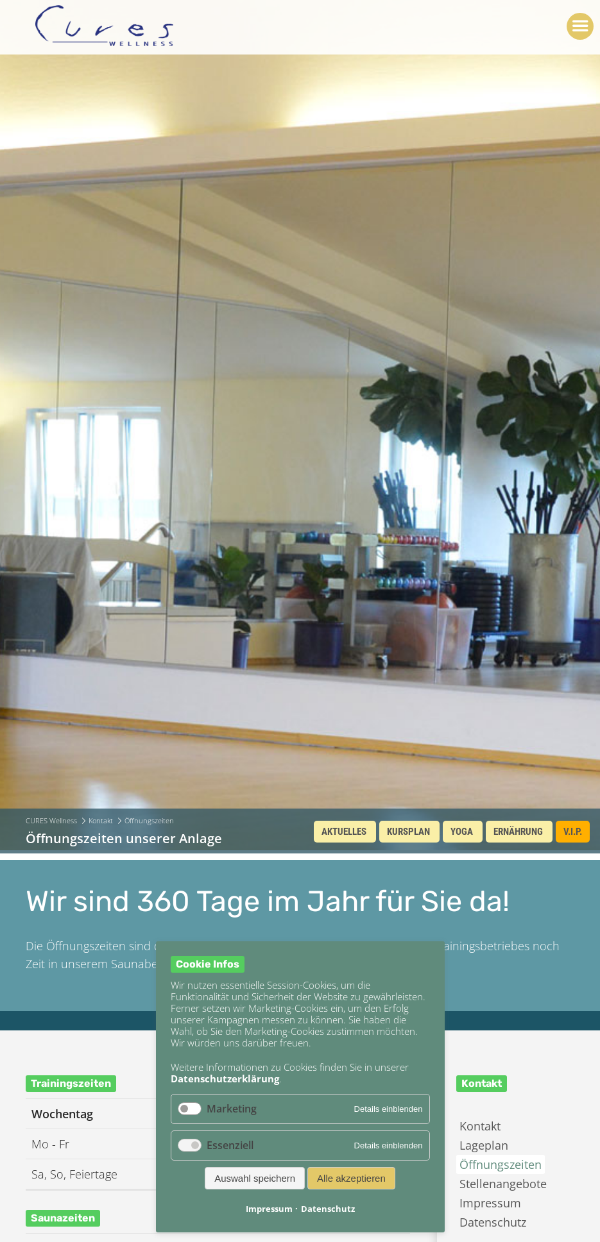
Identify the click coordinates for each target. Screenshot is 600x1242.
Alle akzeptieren (351, 1178)
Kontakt (101, 820)
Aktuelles (343, 831)
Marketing (232, 1109)
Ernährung (518, 831)
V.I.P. (572, 831)
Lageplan (483, 1145)
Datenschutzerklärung (225, 1078)
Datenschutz (492, 1222)
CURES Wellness (51, 820)
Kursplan (408, 831)
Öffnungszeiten (500, 1164)
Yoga (461, 831)
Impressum (490, 1203)
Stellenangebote (503, 1183)
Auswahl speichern (254, 1178)
